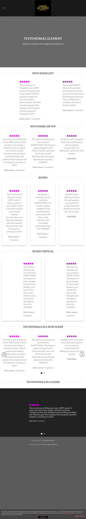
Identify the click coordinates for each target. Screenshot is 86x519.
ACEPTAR (43, 517)
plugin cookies (80, 516)
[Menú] (3, 8)
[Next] (82, 354)
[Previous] (4, 354)
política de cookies (69, 513)
